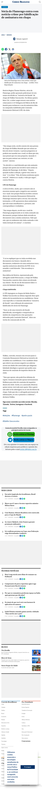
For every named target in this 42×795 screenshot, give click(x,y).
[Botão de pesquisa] (40, 2)
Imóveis (3, 768)
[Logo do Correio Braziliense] (21, 2)
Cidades (3, 707)
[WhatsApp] (2, 50)
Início (3, 34)
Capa (2, 704)
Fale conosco (25, 738)
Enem (23, 716)
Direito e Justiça (5, 729)
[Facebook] (6, 50)
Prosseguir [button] (27, 767)
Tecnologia (4, 741)
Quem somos (4, 747)
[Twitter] (9, 50)
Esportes (9, 34)
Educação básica (26, 704)
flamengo (16, 415)
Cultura (23, 722)
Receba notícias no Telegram (23, 440)
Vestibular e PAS (26, 725)
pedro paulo (27, 415)
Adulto (3, 777)
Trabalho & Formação (27, 710)
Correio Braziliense (9, 702)
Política (3, 710)
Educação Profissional (27, 732)
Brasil (2, 713)
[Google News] (13, 50)
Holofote (3, 738)
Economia (3, 716)
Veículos (3, 771)
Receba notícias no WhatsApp (24, 434)
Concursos (26, 741)
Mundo (3, 719)
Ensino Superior (25, 707)
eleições (7, 415)
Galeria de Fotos (26, 785)
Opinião (3, 735)
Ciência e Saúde (5, 732)
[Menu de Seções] (2, 2)
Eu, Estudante (27, 702)
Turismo (3, 744)
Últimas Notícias (26, 719)
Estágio (23, 713)
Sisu (23, 729)
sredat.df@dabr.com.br (28, 449)
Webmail (3, 760)
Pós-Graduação (25, 735)
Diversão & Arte (5, 722)
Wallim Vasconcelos (11, 421)
